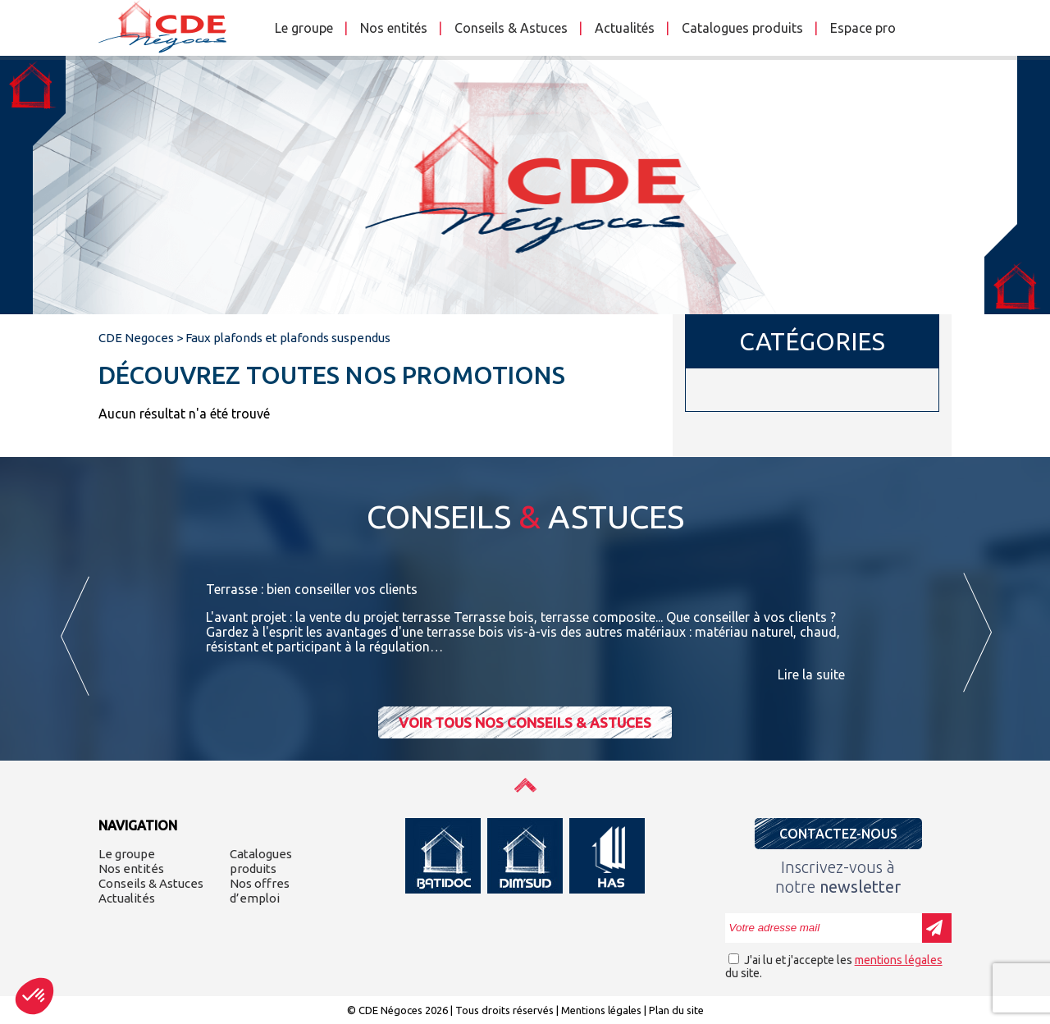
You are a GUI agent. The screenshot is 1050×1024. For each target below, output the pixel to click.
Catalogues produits (742, 28)
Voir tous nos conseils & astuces (525, 722)
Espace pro (863, 28)
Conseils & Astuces (511, 28)
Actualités (625, 28)
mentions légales (899, 960)
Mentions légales (601, 1010)
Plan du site (676, 1010)
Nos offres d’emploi (260, 890)
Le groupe (304, 28)
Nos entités (393, 28)
